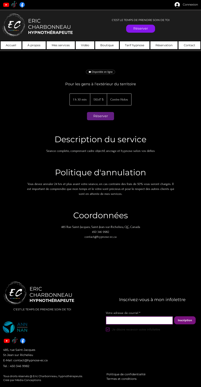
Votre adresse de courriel (123, 313)
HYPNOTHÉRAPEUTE (50, 32)
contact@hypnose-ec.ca (30, 360)
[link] (100, 116)
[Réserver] (140, 29)
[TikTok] (14, 4)
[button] (60, 45)
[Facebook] (22, 4)
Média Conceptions (28, 380)
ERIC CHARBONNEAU (49, 24)
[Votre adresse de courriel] (138, 320)
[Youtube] (6, 4)
